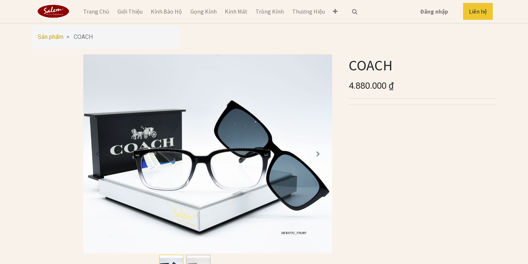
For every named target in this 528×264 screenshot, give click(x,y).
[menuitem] (96, 11)
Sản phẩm (50, 36)
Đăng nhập (434, 11)
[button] (335, 11)
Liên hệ (478, 11)
